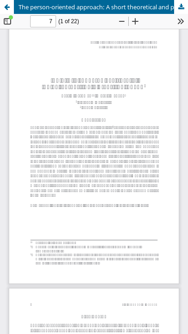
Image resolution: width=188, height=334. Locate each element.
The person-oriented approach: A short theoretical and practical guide (103, 7)
